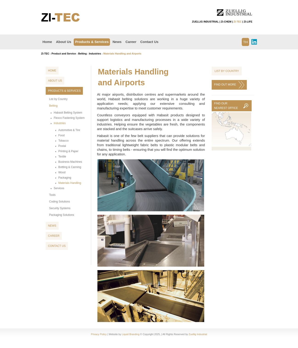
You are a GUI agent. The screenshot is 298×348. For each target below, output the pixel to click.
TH (245, 42)
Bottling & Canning (69, 167)
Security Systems (59, 208)
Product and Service (63, 53)
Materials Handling (69, 183)
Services (59, 188)
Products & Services (92, 42)
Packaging (64, 177)
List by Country (58, 99)
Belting (82, 53)
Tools (52, 195)
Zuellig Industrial (198, 334)
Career (130, 42)
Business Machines (70, 161)
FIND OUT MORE (229, 85)
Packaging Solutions (61, 215)
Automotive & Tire (69, 130)
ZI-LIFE (248, 21)
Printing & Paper (68, 151)
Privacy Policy (99, 334)
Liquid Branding (130, 334)
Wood (61, 172)
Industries (95, 53)
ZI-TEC (237, 21)
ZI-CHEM (226, 21)
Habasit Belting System (68, 112)
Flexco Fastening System (69, 118)
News (116, 42)
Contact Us (149, 42)
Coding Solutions (59, 201)
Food (61, 135)
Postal (62, 146)
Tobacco (63, 140)
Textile (62, 156)
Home (47, 42)
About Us (63, 42)
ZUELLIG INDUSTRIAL (205, 21)
